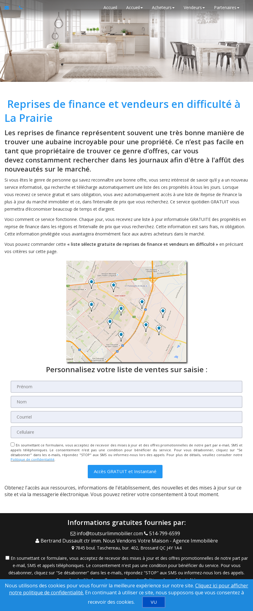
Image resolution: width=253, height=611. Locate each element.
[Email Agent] (107, 533)
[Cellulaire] (126, 432)
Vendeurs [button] (194, 7)
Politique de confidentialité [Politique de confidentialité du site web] (32, 459)
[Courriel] (126, 417)
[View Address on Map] (126, 547)
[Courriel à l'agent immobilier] (10, 7)
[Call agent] (163, 533)
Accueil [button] (134, 7)
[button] (125, 471)
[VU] (154, 602)
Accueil (110, 7)
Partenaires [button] (226, 7)
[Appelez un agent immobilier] (19, 7)
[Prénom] (126, 387)
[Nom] (126, 402)
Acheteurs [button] (163, 7)
